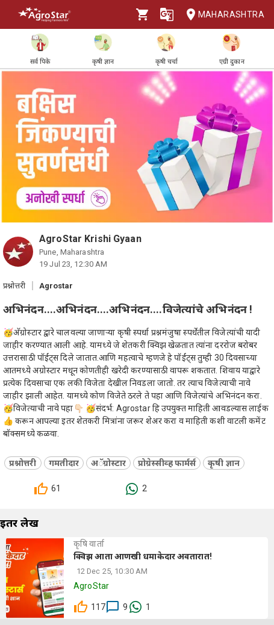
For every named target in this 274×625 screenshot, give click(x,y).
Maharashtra (221, 15)
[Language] (167, 14)
